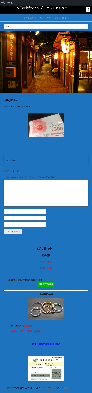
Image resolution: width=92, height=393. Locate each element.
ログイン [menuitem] (10, 3)
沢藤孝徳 (27, 106)
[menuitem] (3, 3)
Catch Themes (62, 388)
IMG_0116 (11, 160)
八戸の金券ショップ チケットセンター (41, 8)
